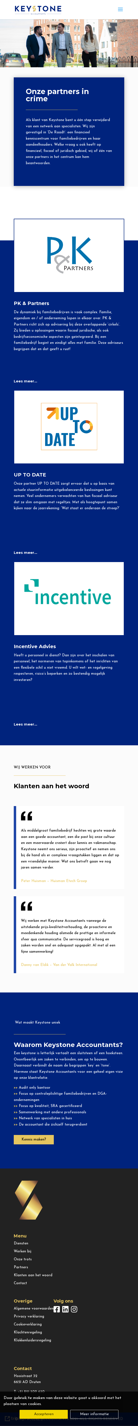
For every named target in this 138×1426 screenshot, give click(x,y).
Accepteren (44, 1414)
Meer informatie (94, 1414)
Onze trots (23, 1259)
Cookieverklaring (28, 1324)
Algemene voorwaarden (34, 1309)
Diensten (21, 1243)
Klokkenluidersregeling (32, 1340)
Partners (21, 1267)
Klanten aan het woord (33, 1275)
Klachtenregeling (28, 1332)
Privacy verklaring (29, 1316)
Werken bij (22, 1251)
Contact (20, 1283)
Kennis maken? (33, 1139)
